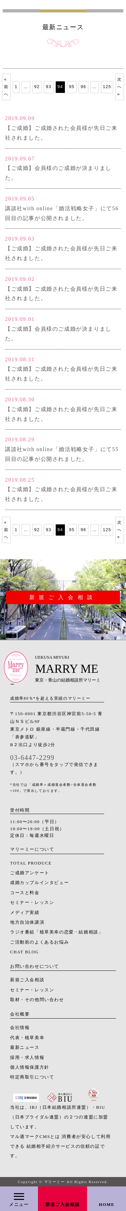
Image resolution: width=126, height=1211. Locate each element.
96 (83, 86)
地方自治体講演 (27, 922)
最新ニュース (25, 1047)
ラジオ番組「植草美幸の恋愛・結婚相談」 (56, 932)
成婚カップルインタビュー (39, 882)
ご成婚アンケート (29, 873)
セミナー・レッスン (32, 902)
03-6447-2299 (32, 757)
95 (72, 86)
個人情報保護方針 (29, 1067)
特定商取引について (32, 1077)
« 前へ (6, 86)
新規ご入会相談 (62, 1204)
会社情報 (20, 1027)
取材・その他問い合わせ (37, 999)
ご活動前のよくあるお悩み (39, 942)
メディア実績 (25, 912)
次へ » (119, 86)
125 (107, 86)
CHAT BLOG (24, 952)
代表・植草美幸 (27, 1037)
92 (37, 86)
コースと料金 (25, 892)
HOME (107, 1204)
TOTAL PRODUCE (31, 863)
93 (48, 86)
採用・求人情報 (27, 1057)
